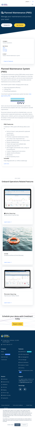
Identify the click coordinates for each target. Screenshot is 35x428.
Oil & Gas (4, 387)
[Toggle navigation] (32, 4)
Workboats (4, 379)
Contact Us (7, 25)
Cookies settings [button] (10, 424)
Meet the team (4, 357)
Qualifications (25, 351)
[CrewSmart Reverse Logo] (5, 336)
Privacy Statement (5, 405)
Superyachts (4, 398)
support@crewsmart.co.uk (26, 382)
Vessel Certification (23, 362)
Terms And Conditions (18, 405)
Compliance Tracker (24, 365)
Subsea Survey (5, 382)
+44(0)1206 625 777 (23, 380)
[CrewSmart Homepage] (5, 4)
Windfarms (4, 384)
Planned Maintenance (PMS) (26, 371)
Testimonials (4, 359)
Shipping (3, 390)
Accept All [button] (17, 424)
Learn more (6, 163)
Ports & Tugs (5, 392)
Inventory (21, 367)
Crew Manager (22, 359)
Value (4, 47)
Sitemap (6, 408)
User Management (24, 357)
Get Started (19, 25)
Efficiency (5, 49)
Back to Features (8, 61)
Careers (5, 354)
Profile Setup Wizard (24, 354)
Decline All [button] (24, 424)
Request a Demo (17, 324)
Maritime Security (5, 395)
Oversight (5, 50)
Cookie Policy (29, 405)
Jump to (27, 1)
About (2, 351)
